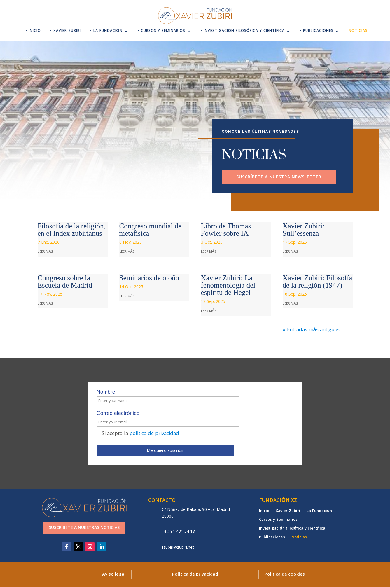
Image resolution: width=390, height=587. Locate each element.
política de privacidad (154, 434)
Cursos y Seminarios (278, 520)
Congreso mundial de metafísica (150, 229)
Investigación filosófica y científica (292, 529)
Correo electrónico (118, 413)
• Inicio (33, 31)
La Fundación (319, 511)
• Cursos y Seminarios (161, 31)
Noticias (358, 31)
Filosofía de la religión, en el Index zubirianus (72, 229)
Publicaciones (272, 538)
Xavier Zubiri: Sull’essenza (304, 229)
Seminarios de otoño (149, 278)
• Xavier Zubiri (65, 31)
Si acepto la (138, 434)
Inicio (264, 511)
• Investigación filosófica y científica (242, 31)
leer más (45, 252)
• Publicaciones (316, 31)
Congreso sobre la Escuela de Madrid (65, 281)
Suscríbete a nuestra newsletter (278, 177)
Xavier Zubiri (288, 511)
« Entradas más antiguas (311, 330)
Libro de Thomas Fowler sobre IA (226, 229)
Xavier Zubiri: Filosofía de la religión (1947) (317, 281)
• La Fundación (106, 31)
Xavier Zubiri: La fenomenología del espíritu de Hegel (228, 285)
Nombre (106, 392)
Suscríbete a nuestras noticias (84, 528)
